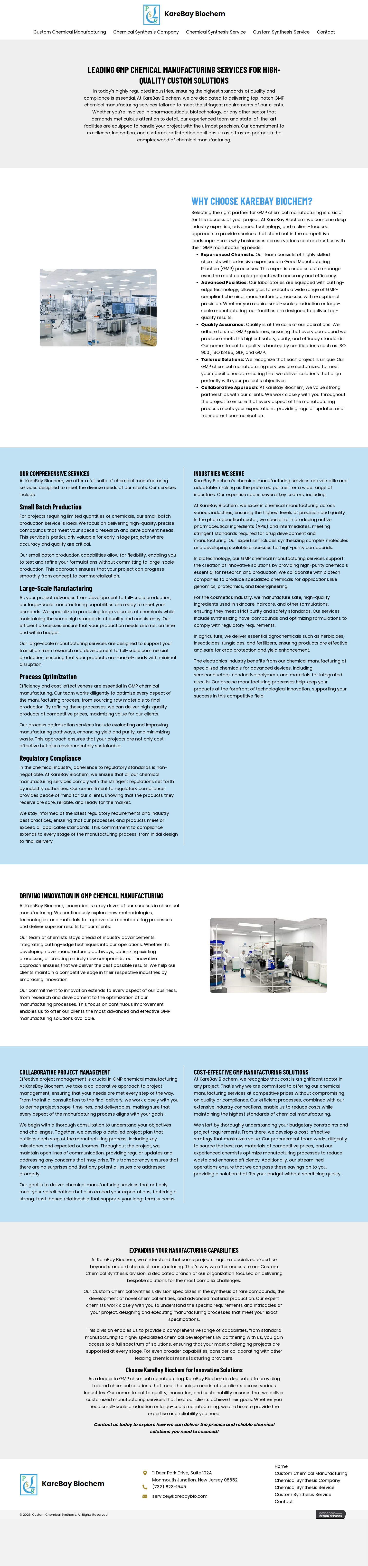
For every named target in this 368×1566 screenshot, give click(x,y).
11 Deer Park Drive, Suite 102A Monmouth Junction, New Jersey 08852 (195, 1476)
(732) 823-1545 (169, 1487)
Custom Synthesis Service (303, 1494)
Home (281, 1466)
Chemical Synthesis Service (304, 1487)
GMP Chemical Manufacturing (165, 69)
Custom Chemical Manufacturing (311, 1473)
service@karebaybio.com (180, 1496)
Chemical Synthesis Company (307, 1480)
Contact (284, 1501)
